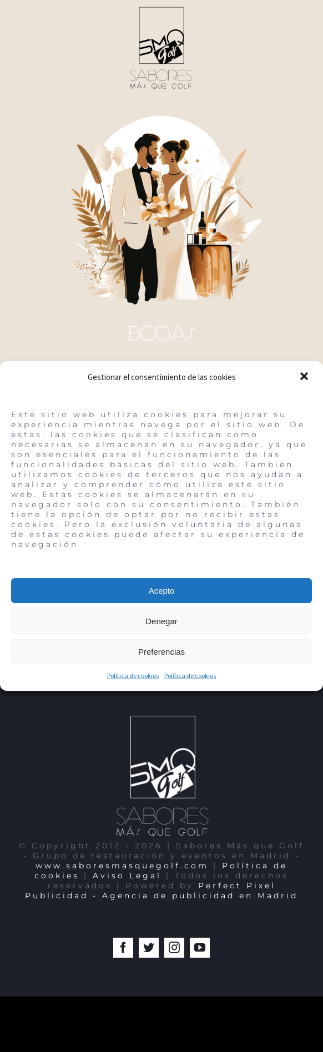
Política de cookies (133, 675)
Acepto (162, 590)
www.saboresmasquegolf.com (122, 866)
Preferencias (161, 651)
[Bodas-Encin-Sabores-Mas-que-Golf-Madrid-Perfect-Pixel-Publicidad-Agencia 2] (161, 113)
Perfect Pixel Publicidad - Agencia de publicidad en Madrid (161, 891)
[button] (305, 377)
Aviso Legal (127, 876)
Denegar (161, 621)
